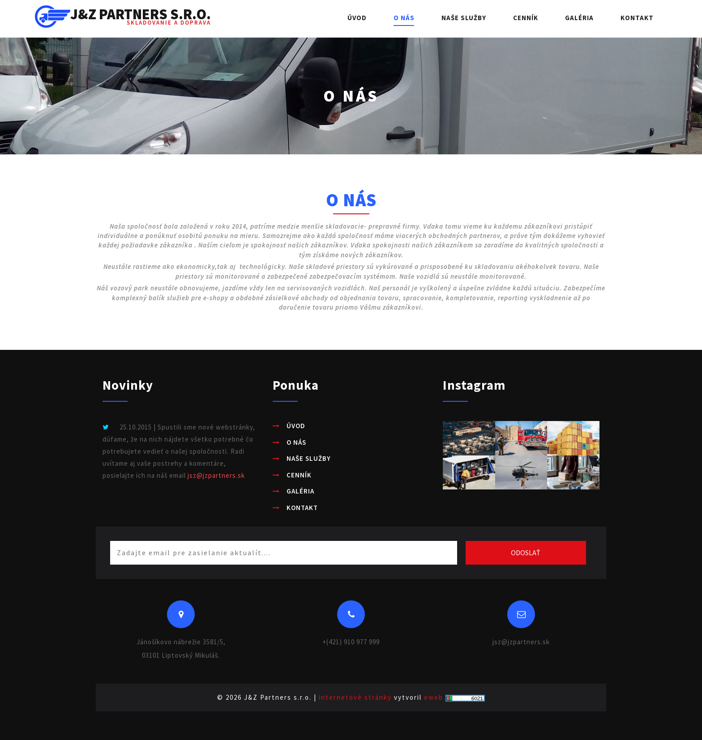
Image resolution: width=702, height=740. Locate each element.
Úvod (357, 17)
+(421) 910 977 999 (351, 642)
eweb (433, 697)
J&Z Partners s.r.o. (123, 19)
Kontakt (637, 17)
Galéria (579, 17)
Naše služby (463, 17)
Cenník (525, 17)
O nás (404, 17)
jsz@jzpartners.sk (216, 475)
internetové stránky (355, 697)
